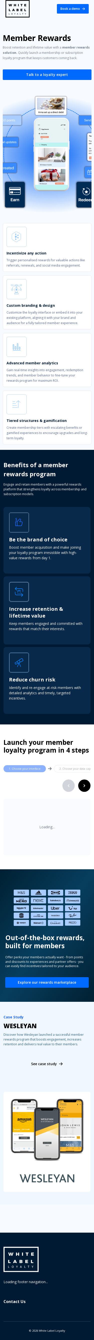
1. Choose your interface (25, 768)
